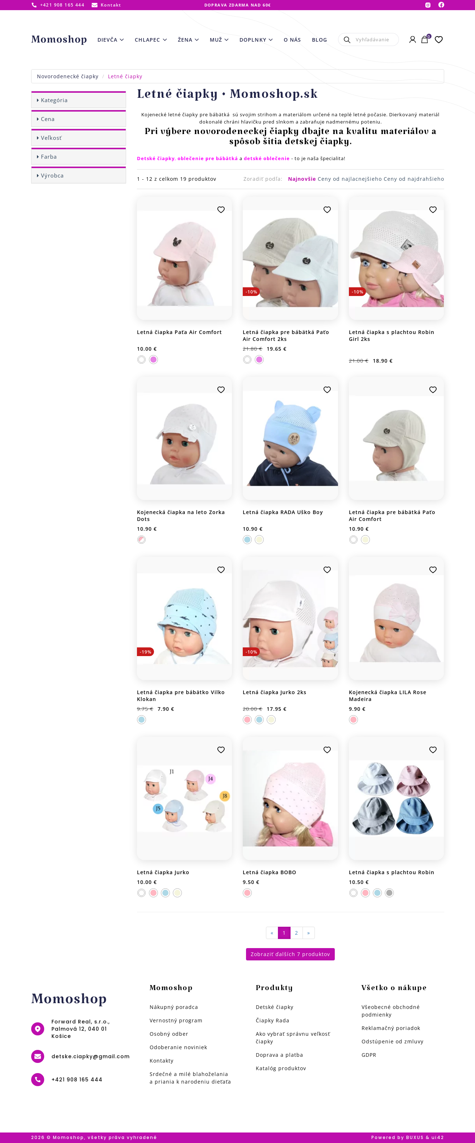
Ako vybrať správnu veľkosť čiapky (293, 1037)
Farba (49, 156)
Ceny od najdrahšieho (414, 178)
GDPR (369, 1054)
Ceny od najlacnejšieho (351, 178)
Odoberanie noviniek (178, 1047)
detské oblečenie (267, 158)
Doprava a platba (279, 1054)
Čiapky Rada (272, 1020)
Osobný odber (169, 1033)
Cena (48, 118)
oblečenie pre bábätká (208, 158)
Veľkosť (51, 137)
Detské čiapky (274, 1007)
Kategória (54, 100)
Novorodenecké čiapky (68, 76)
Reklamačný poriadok (391, 1028)
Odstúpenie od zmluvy (393, 1041)
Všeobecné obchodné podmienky (391, 1011)
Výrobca (52, 175)
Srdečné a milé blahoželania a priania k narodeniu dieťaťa (190, 1078)
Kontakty (162, 1060)
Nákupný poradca (174, 1007)
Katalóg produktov (281, 1068)
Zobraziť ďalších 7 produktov (290, 954)
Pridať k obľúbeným (221, 209)
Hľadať (347, 39)
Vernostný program (176, 1020)
